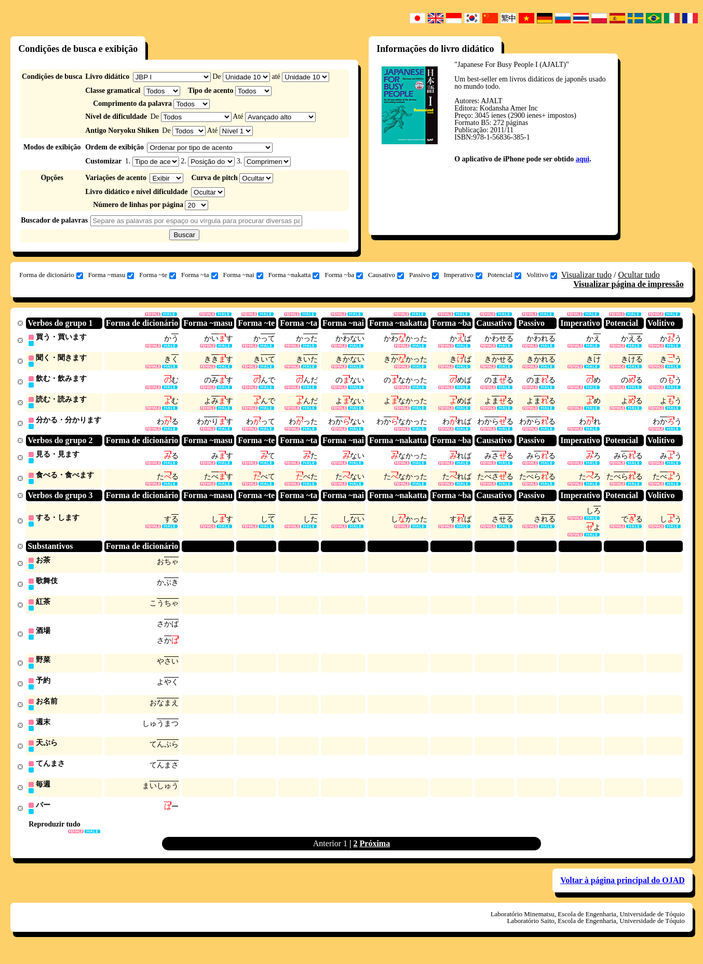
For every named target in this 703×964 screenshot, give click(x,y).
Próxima (375, 854)
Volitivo (541, 275)
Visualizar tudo (586, 274)
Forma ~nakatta (294, 275)
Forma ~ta (199, 275)
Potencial (504, 275)
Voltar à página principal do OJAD (622, 891)
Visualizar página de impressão (628, 284)
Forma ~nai (243, 275)
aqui (582, 159)
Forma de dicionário (51, 275)
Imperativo (463, 275)
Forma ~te (157, 275)
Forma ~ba (344, 275)
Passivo (424, 275)
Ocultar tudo (638, 274)
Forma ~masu (111, 275)
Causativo (386, 275)
